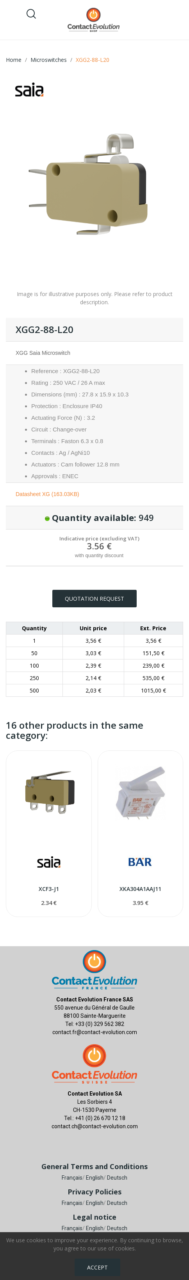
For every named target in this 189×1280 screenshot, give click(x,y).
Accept (97, 1267)
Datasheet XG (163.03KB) (47, 494)
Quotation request (94, 598)
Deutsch (117, 1178)
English (94, 1178)
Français (72, 1178)
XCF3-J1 (49, 888)
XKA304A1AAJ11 (140, 888)
